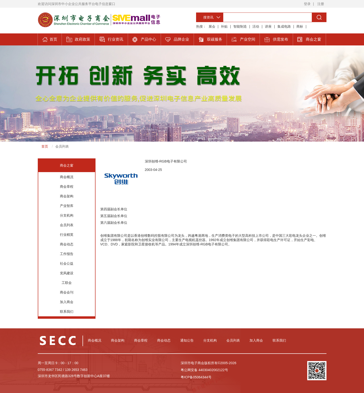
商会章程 (66, 186)
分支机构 (66, 215)
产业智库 (66, 206)
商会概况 (66, 177)
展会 (212, 26)
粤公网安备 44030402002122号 (204, 370)
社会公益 (66, 263)
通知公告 (187, 340)
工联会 (67, 283)
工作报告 (66, 254)
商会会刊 (66, 292)
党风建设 (66, 273)
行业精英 (66, 235)
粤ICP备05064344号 (196, 377)
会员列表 (62, 146)
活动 (255, 26)
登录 (307, 4)
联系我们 (66, 311)
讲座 (268, 26)
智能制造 (240, 26)
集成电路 (284, 26)
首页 (44, 146)
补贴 (224, 26)
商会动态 (66, 244)
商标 (299, 26)
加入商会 (66, 302)
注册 (320, 4)
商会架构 (66, 196)
